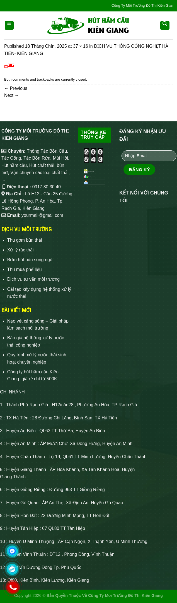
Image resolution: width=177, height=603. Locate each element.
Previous (15, 88)
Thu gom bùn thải (24, 240)
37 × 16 (80, 46)
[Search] (165, 25)
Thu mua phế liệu (24, 269)
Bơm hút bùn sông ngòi (30, 259)
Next (11, 95)
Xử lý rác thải (20, 250)
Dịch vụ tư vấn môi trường (33, 279)
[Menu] (9, 25)
